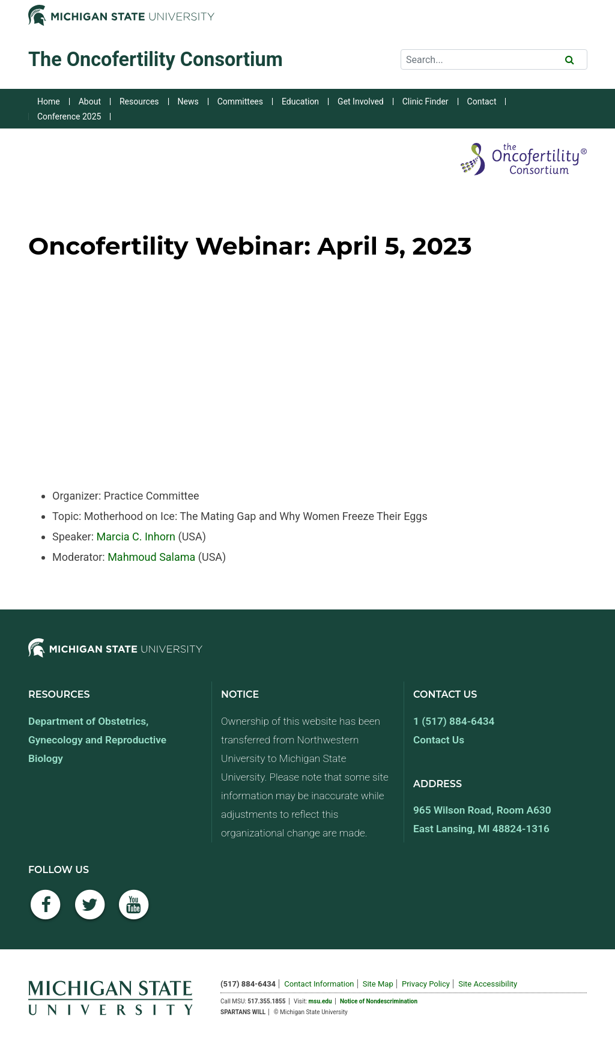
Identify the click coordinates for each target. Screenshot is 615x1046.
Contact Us (438, 740)
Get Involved (361, 101)
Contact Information (319, 983)
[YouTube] (134, 911)
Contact (482, 101)
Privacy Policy (426, 983)
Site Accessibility (487, 983)
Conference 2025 (69, 116)
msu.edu (320, 1001)
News (188, 101)
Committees (240, 101)
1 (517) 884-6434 (453, 721)
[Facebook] (45, 911)
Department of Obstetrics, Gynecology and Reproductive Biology (97, 739)
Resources (139, 101)
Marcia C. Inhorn (136, 536)
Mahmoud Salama (151, 557)
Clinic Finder (425, 101)
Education (300, 101)
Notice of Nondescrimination (378, 1001)
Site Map (378, 983)
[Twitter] (90, 911)
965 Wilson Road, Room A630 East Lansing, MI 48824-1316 (482, 819)
